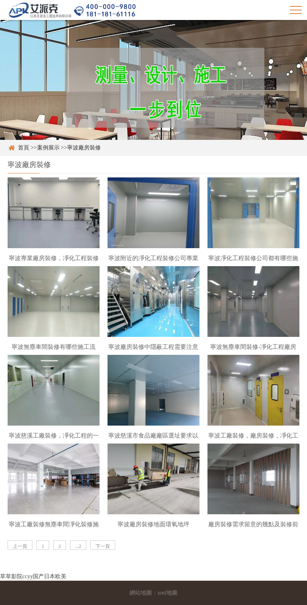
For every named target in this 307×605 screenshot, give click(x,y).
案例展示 (48, 148)
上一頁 (20, 546)
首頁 (23, 148)
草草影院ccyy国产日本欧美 (33, 576)
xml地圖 (167, 593)
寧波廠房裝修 (84, 148)
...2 (78, 546)
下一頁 (103, 546)
